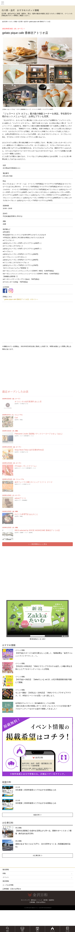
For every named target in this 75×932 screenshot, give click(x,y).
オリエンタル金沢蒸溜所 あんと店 (28, 401)
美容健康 (24, 500)
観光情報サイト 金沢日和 (37, 3)
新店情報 (6, 881)
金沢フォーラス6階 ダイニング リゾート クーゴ (33, 482)
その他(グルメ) (23, 403)
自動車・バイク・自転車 (26, 532)
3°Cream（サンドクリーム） (26, 466)
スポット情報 (13, 21)
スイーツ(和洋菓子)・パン (26, 435)
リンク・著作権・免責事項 (46, 900)
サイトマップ (25, 900)
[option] (37, 746)
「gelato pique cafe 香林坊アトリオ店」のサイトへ (20, 299)
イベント (37, 877)
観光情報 (6, 869)
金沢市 (26, 21)
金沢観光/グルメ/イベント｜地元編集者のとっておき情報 (43, 706)
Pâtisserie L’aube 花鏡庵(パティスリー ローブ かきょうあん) (38, 434)
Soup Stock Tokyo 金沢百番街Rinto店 (29, 450)
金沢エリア (18, 468)
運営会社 (33, 900)
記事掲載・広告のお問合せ (12, 889)
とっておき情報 (8, 885)
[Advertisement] (17, 370)
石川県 (20, 21)
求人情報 (43, 830)
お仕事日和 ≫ (37, 855)
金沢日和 (4, 21)
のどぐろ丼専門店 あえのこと (26, 514)
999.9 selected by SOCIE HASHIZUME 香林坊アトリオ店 (37, 530)
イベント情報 (44, 653)
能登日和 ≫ (37, 815)
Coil (16, 418)
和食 (21, 419)
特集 (37, 873)
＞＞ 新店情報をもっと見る (37, 544)
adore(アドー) (20, 498)
